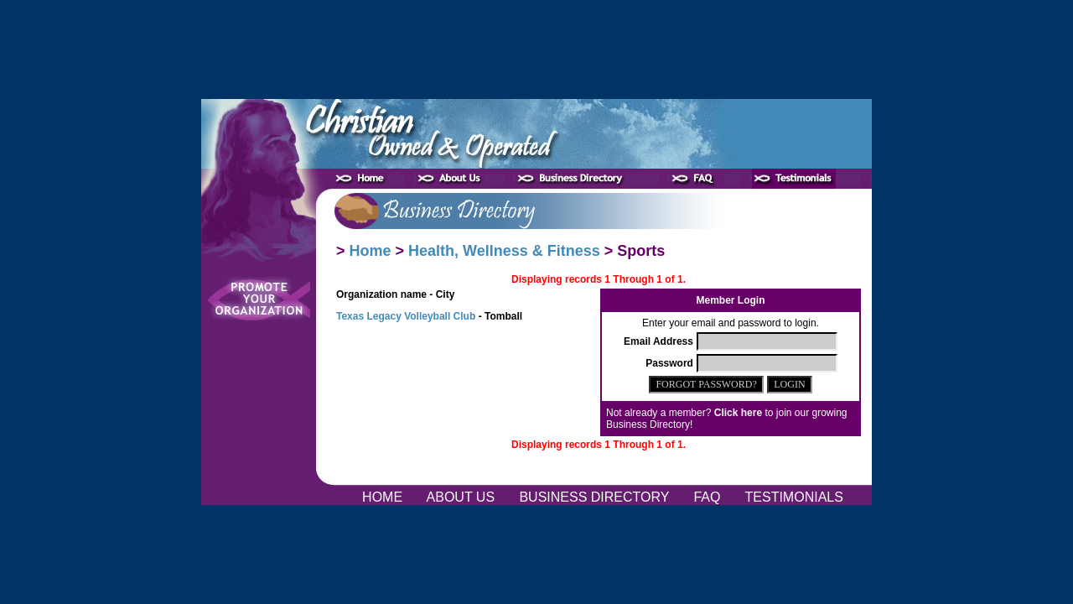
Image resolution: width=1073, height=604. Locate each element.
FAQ (709, 497)
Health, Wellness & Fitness (504, 250)
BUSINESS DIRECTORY (596, 497)
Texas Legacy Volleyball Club (405, 316)
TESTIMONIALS (794, 497)
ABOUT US (462, 497)
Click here (738, 413)
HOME (384, 497)
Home (370, 250)
